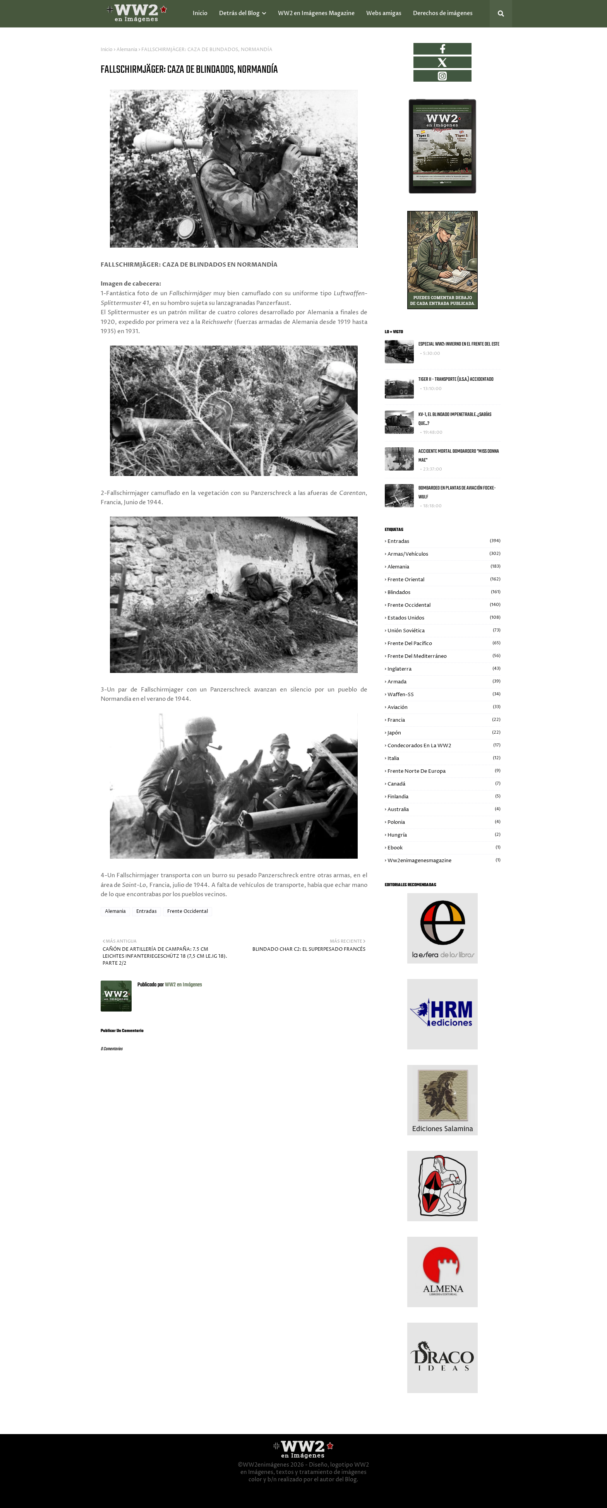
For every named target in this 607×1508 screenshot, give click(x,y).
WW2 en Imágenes (183, 985)
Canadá (444, 784)
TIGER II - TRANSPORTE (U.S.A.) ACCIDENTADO (456, 379)
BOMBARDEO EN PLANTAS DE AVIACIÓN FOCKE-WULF (457, 492)
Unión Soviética (444, 630)
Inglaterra (444, 669)
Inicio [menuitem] (200, 13)
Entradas (146, 911)
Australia (444, 809)
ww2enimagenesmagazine (444, 860)
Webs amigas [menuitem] (383, 13)
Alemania (127, 49)
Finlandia (444, 796)
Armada (444, 681)
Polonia (444, 822)
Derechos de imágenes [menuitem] (443, 13)
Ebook (444, 847)
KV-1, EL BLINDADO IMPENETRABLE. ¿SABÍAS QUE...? (454, 419)
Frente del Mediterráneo (444, 656)
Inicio (107, 49)
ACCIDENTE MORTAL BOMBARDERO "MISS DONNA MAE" (458, 455)
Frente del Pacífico (444, 643)
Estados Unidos (444, 617)
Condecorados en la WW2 (444, 745)
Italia (444, 758)
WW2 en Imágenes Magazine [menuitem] (316, 13)
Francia (444, 720)
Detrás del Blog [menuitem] (239, 13)
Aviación (444, 707)
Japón (444, 732)
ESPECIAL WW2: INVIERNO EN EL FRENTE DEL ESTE (458, 344)
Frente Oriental (444, 579)
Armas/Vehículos (444, 554)
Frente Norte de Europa (444, 771)
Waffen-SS (444, 694)
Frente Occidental (187, 911)
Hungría (444, 835)
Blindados (444, 592)
